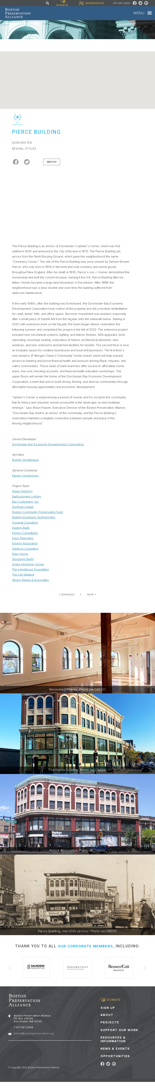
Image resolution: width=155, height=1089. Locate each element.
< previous (66, 600)
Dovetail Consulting (25, 528)
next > (91, 600)
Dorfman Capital (22, 512)
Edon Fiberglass (23, 543)
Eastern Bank (21, 533)
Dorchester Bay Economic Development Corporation (48, 450)
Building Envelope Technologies (33, 523)
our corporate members (85, 951)
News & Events (115, 1053)
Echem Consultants (25, 538)
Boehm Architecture (25, 465)
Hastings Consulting (25, 554)
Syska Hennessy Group (28, 570)
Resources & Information (113, 1043)
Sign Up (108, 1012)
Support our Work (119, 1034)
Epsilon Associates (25, 549)
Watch (51, 167)
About (107, 1019)
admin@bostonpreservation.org (34, 1038)
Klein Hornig (20, 559)
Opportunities (115, 1061)
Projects (110, 1027)
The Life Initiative (23, 580)
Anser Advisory (22, 496)
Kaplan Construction (25, 481)
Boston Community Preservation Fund (37, 517)
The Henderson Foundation (30, 575)
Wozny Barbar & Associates (30, 585)
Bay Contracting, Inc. (25, 507)
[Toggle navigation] (146, 15)
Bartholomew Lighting (26, 502)
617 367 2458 (121, 3)
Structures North (23, 564)
